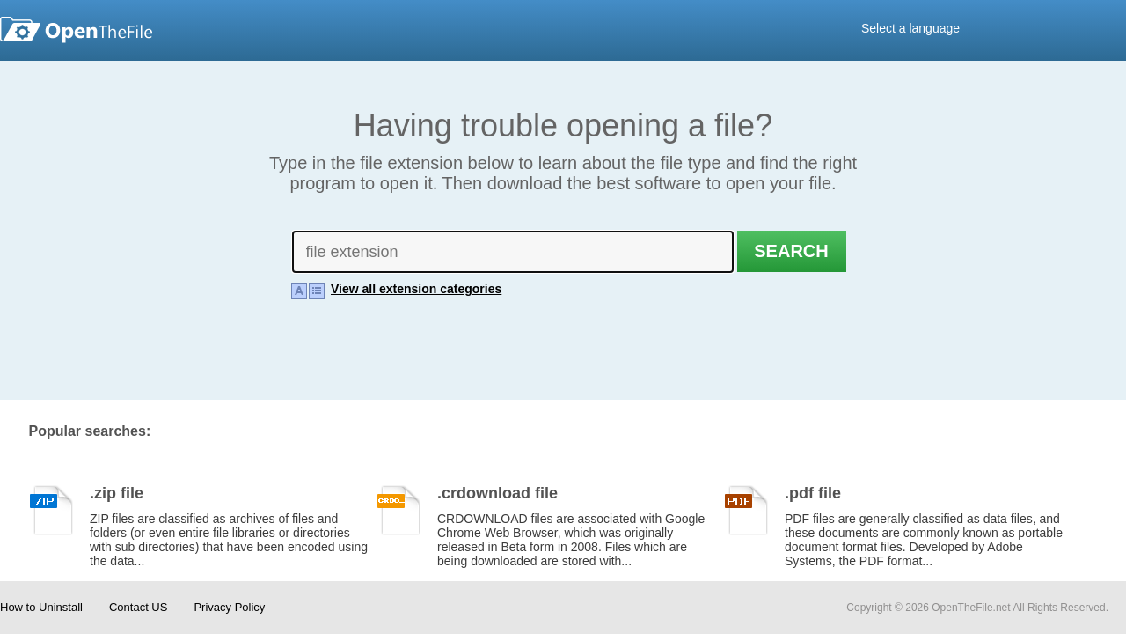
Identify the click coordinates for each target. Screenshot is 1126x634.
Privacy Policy (229, 607)
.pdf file (813, 487)
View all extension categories (416, 286)
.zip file (116, 487)
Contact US (138, 607)
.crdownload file (497, 487)
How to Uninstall (41, 607)
